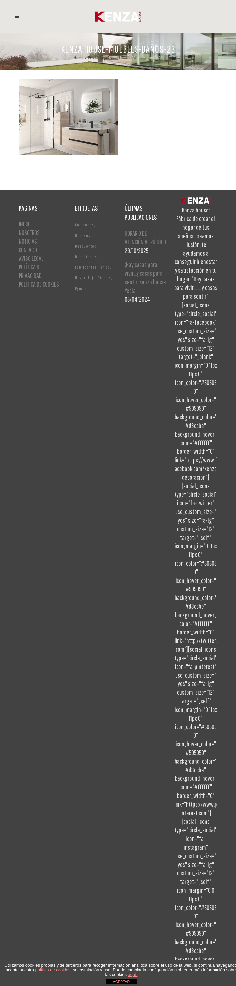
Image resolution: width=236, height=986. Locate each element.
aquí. (133, 974)
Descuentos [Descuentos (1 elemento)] (85, 246)
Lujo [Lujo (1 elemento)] (92, 277)
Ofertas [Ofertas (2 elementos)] (104, 277)
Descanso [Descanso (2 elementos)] (84, 235)
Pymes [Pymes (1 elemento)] (81, 288)
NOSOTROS (29, 232)
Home (78, 58)
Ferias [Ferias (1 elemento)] (104, 267)
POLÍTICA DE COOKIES (39, 284)
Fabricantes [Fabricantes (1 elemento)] (86, 267)
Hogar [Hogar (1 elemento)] (80, 277)
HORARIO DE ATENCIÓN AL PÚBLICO (145, 237)
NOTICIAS (28, 241)
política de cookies (53, 969)
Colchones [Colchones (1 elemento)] (84, 224)
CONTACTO (29, 250)
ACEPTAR (121, 982)
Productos (96, 58)
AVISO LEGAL (31, 258)
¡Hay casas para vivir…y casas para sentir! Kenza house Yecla (145, 277)
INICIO (25, 224)
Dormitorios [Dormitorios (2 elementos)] (86, 256)
